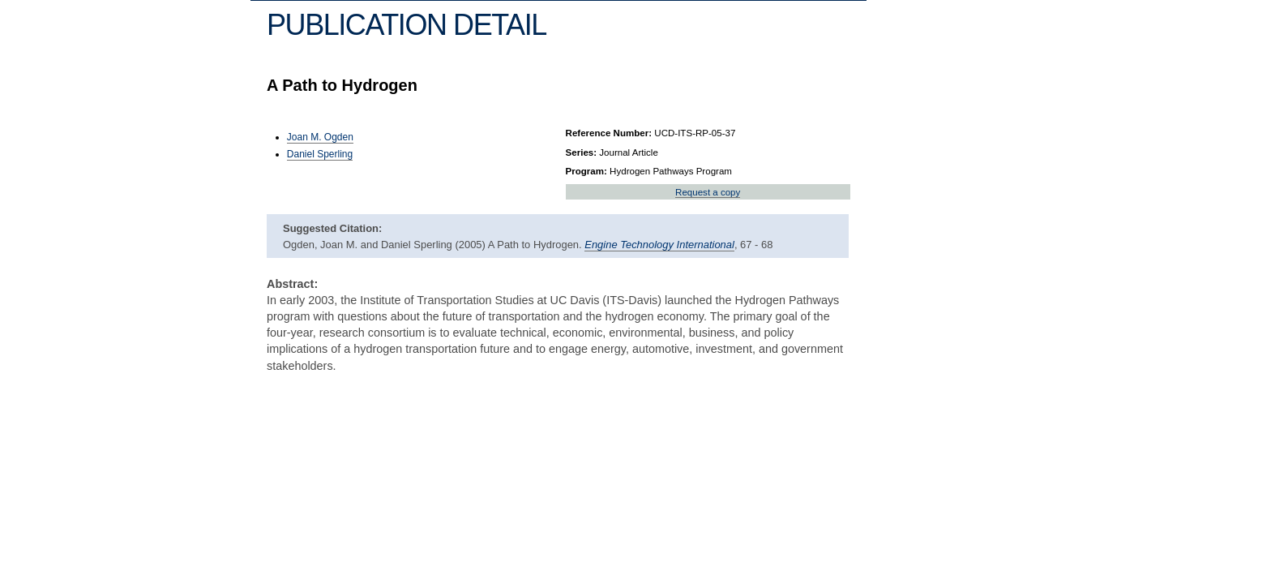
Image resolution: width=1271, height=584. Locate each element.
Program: (586, 171)
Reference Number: (609, 133)
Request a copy (707, 192)
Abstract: (292, 283)
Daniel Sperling (320, 154)
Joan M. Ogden (320, 137)
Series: (581, 152)
